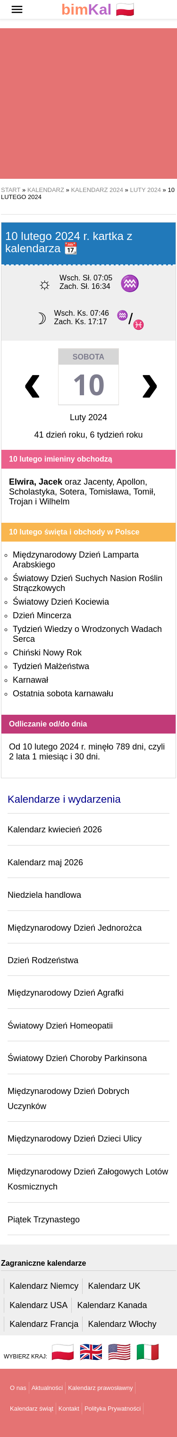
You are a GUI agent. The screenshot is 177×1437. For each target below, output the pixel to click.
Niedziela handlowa (44, 895)
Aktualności (47, 1387)
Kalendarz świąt (31, 1408)
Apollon (131, 482)
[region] (88, 103)
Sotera (71, 491)
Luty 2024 (88, 417)
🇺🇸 (119, 1351)
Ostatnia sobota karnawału (63, 693)
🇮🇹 (148, 1351)
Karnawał (30, 680)
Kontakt (69, 1408)
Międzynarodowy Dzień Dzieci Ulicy (75, 1138)
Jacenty (98, 482)
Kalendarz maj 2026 (45, 862)
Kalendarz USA (38, 1305)
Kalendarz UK (114, 1286)
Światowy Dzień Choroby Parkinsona (77, 1058)
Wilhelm (54, 501)
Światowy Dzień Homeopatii (60, 1025)
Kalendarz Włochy (122, 1324)
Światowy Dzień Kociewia (61, 602)
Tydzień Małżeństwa (51, 666)
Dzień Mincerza (42, 615)
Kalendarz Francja (43, 1324)
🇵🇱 (98, 9)
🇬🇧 (91, 1351)
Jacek (50, 482)
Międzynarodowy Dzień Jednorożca (75, 928)
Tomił (143, 491)
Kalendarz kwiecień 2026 (55, 829)
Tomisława (109, 491)
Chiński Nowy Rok (47, 652)
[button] (17, 9)
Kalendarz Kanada (112, 1305)
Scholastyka (32, 491)
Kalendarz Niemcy (43, 1286)
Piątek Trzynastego (44, 1219)
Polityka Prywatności (112, 1408)
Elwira (21, 482)
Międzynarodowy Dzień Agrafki (66, 993)
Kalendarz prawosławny (100, 1387)
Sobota (88, 357)
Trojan (21, 501)
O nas (18, 1387)
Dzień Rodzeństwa (43, 960)
